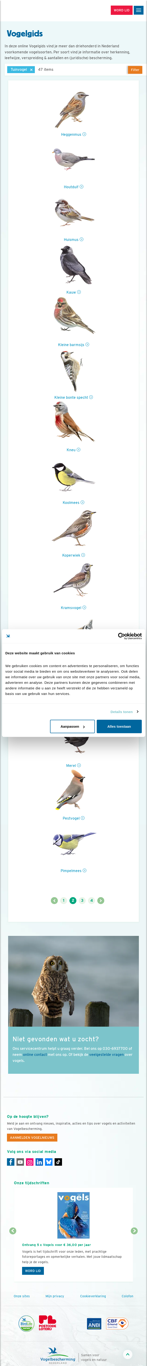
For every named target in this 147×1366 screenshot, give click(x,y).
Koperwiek (71, 555)
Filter (135, 70)
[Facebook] (10, 1162)
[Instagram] (29, 1162)
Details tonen (122, 712)
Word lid (33, 1271)
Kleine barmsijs (71, 345)
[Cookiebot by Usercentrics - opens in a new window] (121, 636)
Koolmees (71, 502)
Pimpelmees (71, 871)
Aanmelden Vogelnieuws (32, 1137)
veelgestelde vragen (106, 1054)
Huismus (71, 239)
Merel (71, 765)
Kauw (71, 292)
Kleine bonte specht (71, 397)
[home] (23, 11)
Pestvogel (71, 818)
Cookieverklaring (93, 1296)
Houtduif (71, 187)
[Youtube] (20, 1162)
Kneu (71, 450)
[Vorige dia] (13, 1256)
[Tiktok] (58, 1162)
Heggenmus (71, 134)
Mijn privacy (55, 1296)
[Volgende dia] (134, 1256)
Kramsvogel (71, 608)
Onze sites (22, 1296)
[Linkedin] (39, 1162)
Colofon (127, 1296)
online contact (35, 1054)
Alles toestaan (119, 726)
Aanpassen (73, 726)
